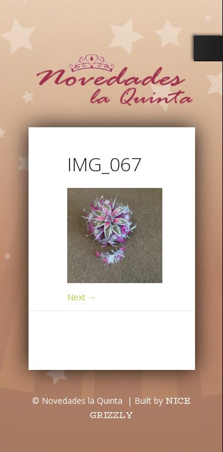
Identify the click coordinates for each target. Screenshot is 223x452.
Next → (81, 297)
